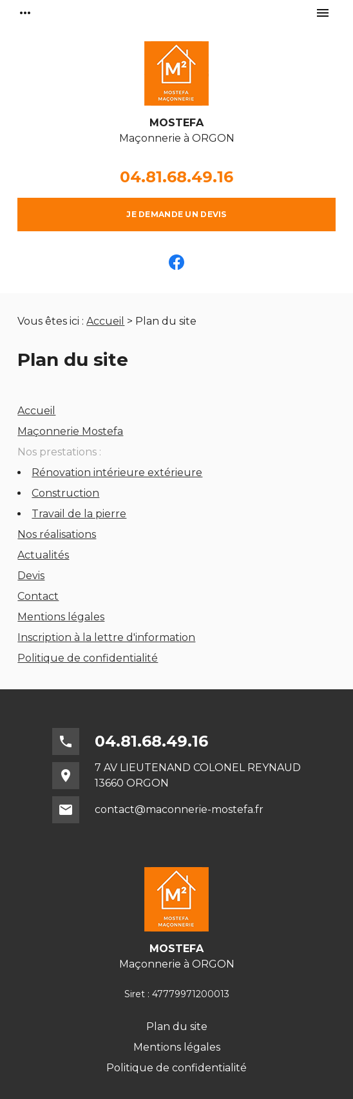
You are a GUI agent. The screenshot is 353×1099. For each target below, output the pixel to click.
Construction (65, 493)
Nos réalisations (56, 534)
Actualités (43, 555)
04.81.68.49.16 (176, 176)
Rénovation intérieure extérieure (117, 472)
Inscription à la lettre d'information (106, 637)
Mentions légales (60, 617)
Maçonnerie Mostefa (70, 431)
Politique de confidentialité (87, 658)
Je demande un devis (176, 214)
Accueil (105, 321)
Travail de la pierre (79, 514)
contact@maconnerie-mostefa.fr (179, 809)
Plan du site (176, 1026)
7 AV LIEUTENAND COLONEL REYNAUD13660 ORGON (198, 775)
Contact (38, 596)
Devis (30, 575)
